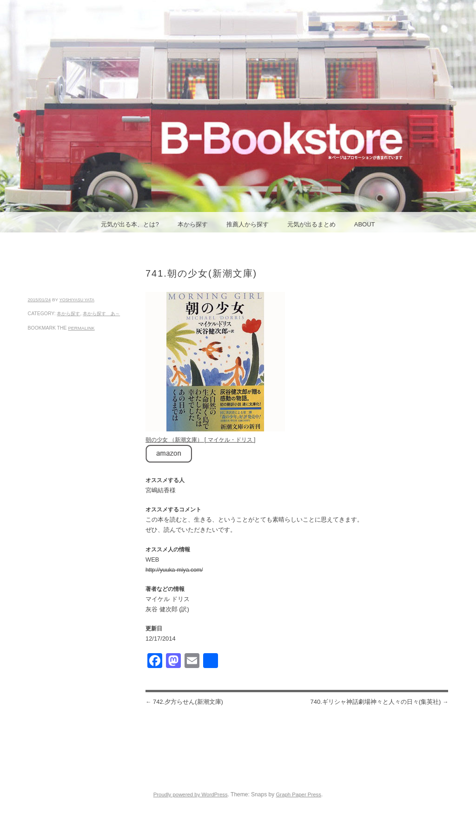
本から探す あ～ (101, 313)
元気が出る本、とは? (130, 224)
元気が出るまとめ (311, 224)
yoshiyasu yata (77, 300)
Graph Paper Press (298, 794)
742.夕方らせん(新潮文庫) (184, 701)
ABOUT (364, 224)
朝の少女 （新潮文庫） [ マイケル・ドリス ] (200, 440)
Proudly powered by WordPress (190, 794)
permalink (81, 328)
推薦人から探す (247, 224)
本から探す (193, 224)
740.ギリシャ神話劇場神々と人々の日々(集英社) (379, 701)
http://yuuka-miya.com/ (174, 570)
